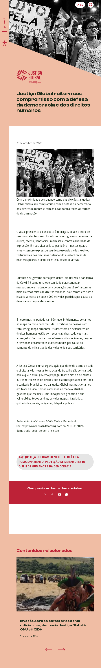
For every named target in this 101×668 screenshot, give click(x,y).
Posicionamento (31, 462)
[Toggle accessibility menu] (5, 43)
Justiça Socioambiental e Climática (52, 457)
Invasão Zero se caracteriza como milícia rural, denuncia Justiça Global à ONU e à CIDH (53, 625)
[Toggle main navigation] (4, 23)
